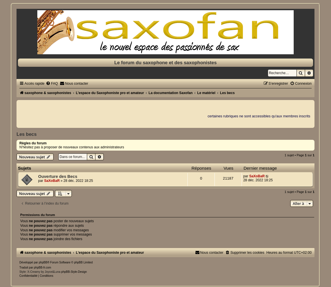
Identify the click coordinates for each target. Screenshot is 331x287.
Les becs (27, 134)
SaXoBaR (52, 181)
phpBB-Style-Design (74, 271)
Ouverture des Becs (57, 176)
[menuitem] (52, 84)
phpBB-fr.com (42, 267)
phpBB (43, 262)
